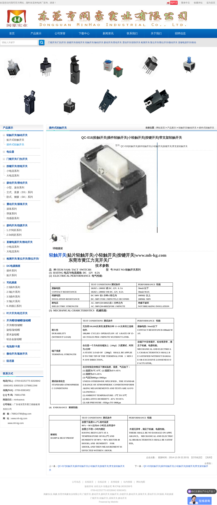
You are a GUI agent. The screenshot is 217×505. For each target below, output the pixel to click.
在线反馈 (102, 482)
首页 (12, 33)
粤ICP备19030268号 (122, 486)
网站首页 (160, 127)
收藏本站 (198, 2)
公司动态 (76, 482)
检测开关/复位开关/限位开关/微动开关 (159, 42)
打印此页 (196, 457)
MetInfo (114, 502)
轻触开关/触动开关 (94, 42)
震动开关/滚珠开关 (131, 42)
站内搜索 (128, 482)
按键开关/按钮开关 (76, 42)
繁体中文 (185, 2)
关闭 (209, 457)
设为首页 (211, 2)
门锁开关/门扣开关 (57, 42)
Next (213, 86)
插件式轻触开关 (206, 127)
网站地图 (140, 482)
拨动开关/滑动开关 (113, 42)
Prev (3, 86)
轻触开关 (57, 255)
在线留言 (89, 482)
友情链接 (115, 482)
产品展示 (171, 127)
